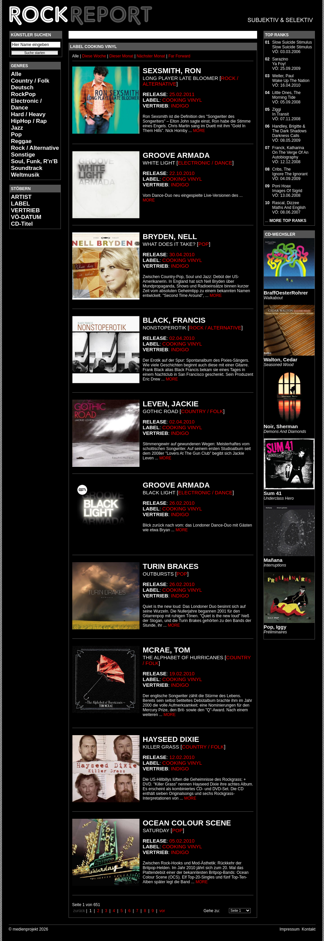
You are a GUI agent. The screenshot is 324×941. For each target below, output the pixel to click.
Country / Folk (30, 81)
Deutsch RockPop (23, 90)
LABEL (20, 203)
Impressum (289, 929)
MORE (199, 130)
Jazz (17, 128)
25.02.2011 (182, 94)
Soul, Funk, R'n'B (34, 161)
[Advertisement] (29, 334)
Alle (16, 74)
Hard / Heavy (28, 114)
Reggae (21, 141)
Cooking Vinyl (182, 100)
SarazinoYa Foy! (280, 61)
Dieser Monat (121, 56)
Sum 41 (273, 493)
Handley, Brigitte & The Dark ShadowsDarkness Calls (289, 131)
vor (162, 910)
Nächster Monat (150, 56)
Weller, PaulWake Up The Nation (291, 78)
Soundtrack (27, 168)
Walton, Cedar (280, 359)
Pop (16, 134)
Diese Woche (94, 56)
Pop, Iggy (275, 627)
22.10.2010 (182, 173)
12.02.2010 (182, 757)
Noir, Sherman (281, 426)
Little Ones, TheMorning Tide (286, 95)
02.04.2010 (182, 338)
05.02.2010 (182, 841)
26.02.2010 (182, 503)
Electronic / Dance (26, 104)
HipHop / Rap (29, 121)
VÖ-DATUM (26, 217)
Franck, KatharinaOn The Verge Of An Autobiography (290, 152)
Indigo (180, 105)
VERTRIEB (25, 210)
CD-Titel (22, 224)
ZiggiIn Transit (280, 112)
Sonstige (23, 154)
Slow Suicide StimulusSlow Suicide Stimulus (292, 44)
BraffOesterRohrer (286, 293)
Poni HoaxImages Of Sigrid (287, 188)
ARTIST (21, 197)
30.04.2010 (182, 254)
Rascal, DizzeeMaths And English (289, 205)
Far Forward (179, 56)
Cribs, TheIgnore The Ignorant (290, 171)
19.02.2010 (182, 673)
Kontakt (309, 929)
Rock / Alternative (35, 148)
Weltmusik (25, 175)
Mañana (273, 560)
